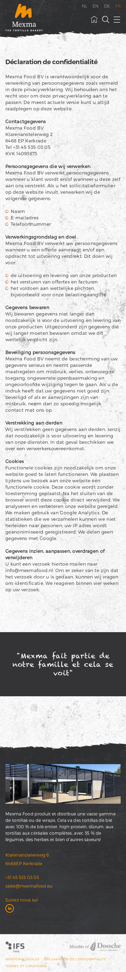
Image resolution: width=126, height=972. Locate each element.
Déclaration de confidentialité (75, 959)
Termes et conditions (26, 966)
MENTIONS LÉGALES (22, 959)
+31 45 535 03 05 (22, 877)
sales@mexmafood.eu (28, 885)
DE (107, 6)
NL (84, 6)
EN (96, 6)
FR (118, 6)
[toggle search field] (105, 19)
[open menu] (117, 19)
